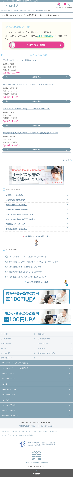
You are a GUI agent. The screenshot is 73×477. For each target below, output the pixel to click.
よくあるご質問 (5, 353)
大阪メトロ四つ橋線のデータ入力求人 (19, 214)
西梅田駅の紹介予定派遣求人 (16, 229)
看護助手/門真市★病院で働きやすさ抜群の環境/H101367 (26, 109)
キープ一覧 (4, 334)
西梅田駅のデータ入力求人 (15, 224)
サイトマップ (53, 431)
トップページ (6, 431)
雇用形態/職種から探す (27, 426)
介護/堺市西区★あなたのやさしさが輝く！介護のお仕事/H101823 (30, 133)
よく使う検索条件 (6, 338)
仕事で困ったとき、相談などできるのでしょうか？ (27, 277)
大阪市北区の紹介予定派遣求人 (17, 210)
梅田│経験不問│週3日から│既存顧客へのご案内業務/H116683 (28, 84)
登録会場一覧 (41, 348)
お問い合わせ (43, 431)
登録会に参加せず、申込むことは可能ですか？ (26, 267)
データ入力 (31, 10)
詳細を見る (37, 77)
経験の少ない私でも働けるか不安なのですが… (26, 272)
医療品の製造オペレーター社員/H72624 (19, 60)
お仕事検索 (69, 7)
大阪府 (16, 10)
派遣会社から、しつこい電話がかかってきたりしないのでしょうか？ (34, 262)
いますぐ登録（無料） (36, 45)
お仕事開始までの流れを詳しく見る (37, 236)
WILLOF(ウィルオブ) (6, 10)
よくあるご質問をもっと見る (37, 282)
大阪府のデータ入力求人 (15, 195)
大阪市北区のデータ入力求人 (16, 205)
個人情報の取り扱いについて (28, 431)
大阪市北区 (23, 10)
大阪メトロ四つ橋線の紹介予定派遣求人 (20, 219)
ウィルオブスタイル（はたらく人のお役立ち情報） (18, 435)
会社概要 (3, 348)
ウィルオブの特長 (43, 343)
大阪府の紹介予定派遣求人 (15, 200)
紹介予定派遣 (39, 10)
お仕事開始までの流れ (44, 338)
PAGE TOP (36, 474)
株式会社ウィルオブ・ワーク (42, 442)
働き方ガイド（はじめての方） (46, 353)
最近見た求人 (41, 334)
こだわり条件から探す (46, 426)
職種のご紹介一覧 (6, 343)
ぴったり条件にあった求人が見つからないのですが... (28, 257)
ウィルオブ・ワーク (7, 1)
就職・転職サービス (7, 358)
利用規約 (14, 431)
